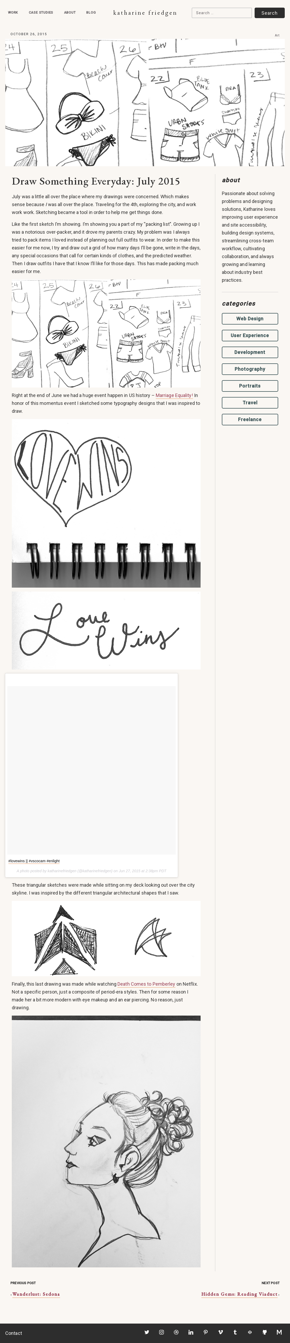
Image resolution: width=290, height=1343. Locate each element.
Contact (13, 1333)
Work (13, 12)
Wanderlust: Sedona (36, 1294)
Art (277, 35)
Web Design (250, 318)
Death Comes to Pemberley (146, 984)
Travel (250, 402)
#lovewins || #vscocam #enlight (34, 861)
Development (249, 352)
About (70, 12)
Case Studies (41, 12)
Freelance (250, 419)
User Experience (250, 335)
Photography (250, 369)
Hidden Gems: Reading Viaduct (239, 1294)
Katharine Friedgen (145, 12)
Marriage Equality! (174, 395)
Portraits (250, 386)
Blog (91, 12)
